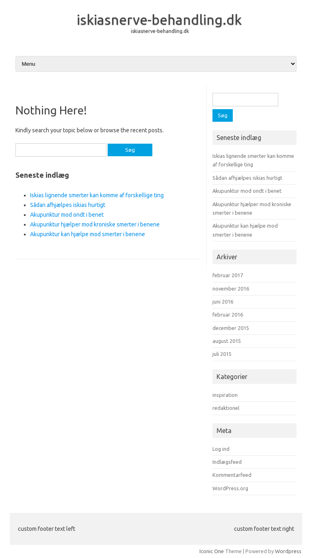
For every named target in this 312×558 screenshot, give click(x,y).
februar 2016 (227, 314)
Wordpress (288, 551)
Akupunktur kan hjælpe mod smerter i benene (87, 234)
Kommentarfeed (231, 475)
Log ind (221, 449)
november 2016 (230, 288)
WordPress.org (230, 488)
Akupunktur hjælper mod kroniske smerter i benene (95, 224)
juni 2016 (222, 301)
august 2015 (226, 341)
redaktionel (225, 408)
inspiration (225, 395)
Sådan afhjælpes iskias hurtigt (67, 205)
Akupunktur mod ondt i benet (67, 214)
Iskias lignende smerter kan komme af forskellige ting (97, 195)
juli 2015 (222, 354)
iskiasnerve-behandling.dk (159, 19)
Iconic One (211, 551)
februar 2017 (227, 275)
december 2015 (230, 328)
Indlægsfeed (227, 462)
